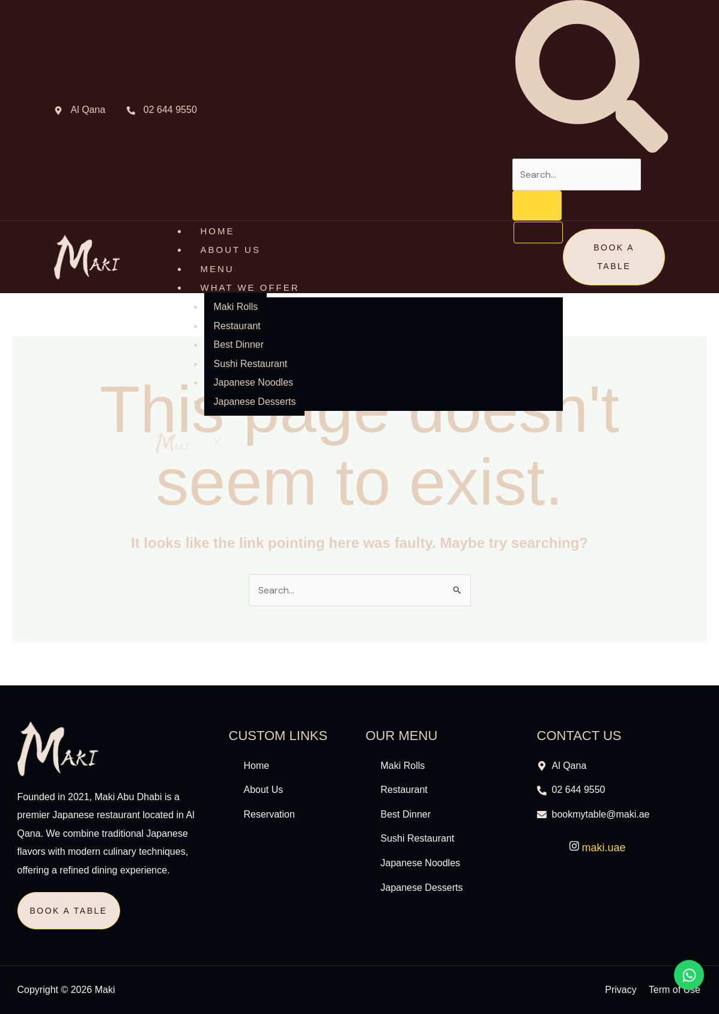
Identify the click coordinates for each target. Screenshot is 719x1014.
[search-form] (576, 174)
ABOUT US (230, 249)
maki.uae (597, 848)
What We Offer (249, 287)
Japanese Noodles (253, 382)
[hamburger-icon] (538, 232)
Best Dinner (238, 344)
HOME (217, 231)
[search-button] (537, 205)
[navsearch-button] (591, 148)
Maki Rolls (235, 307)
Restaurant (236, 326)
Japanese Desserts (254, 401)
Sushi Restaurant (250, 364)
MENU (217, 269)
